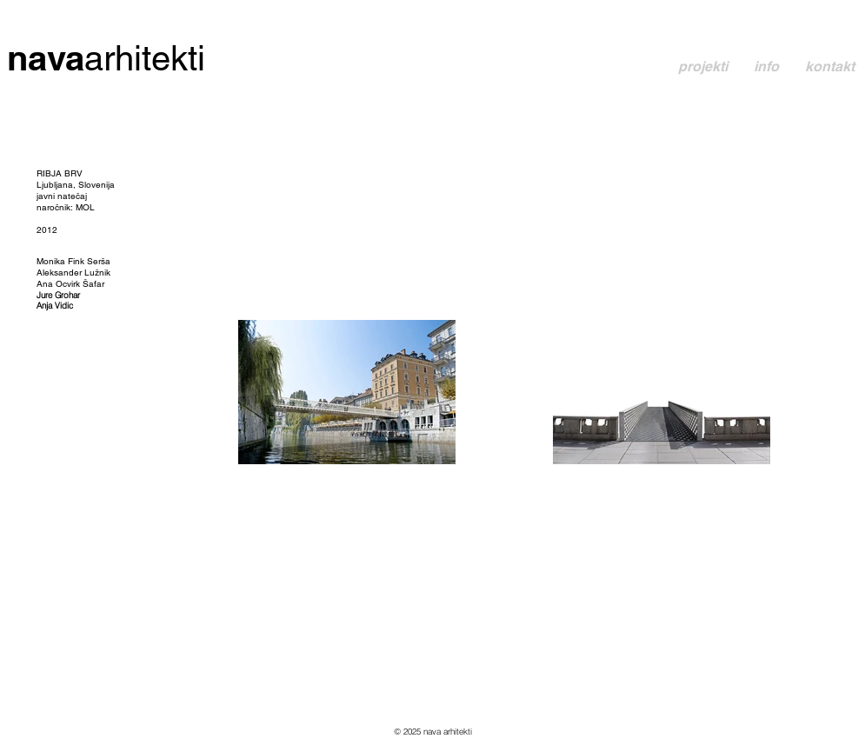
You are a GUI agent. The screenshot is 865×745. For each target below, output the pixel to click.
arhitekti (144, 58)
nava (45, 57)
